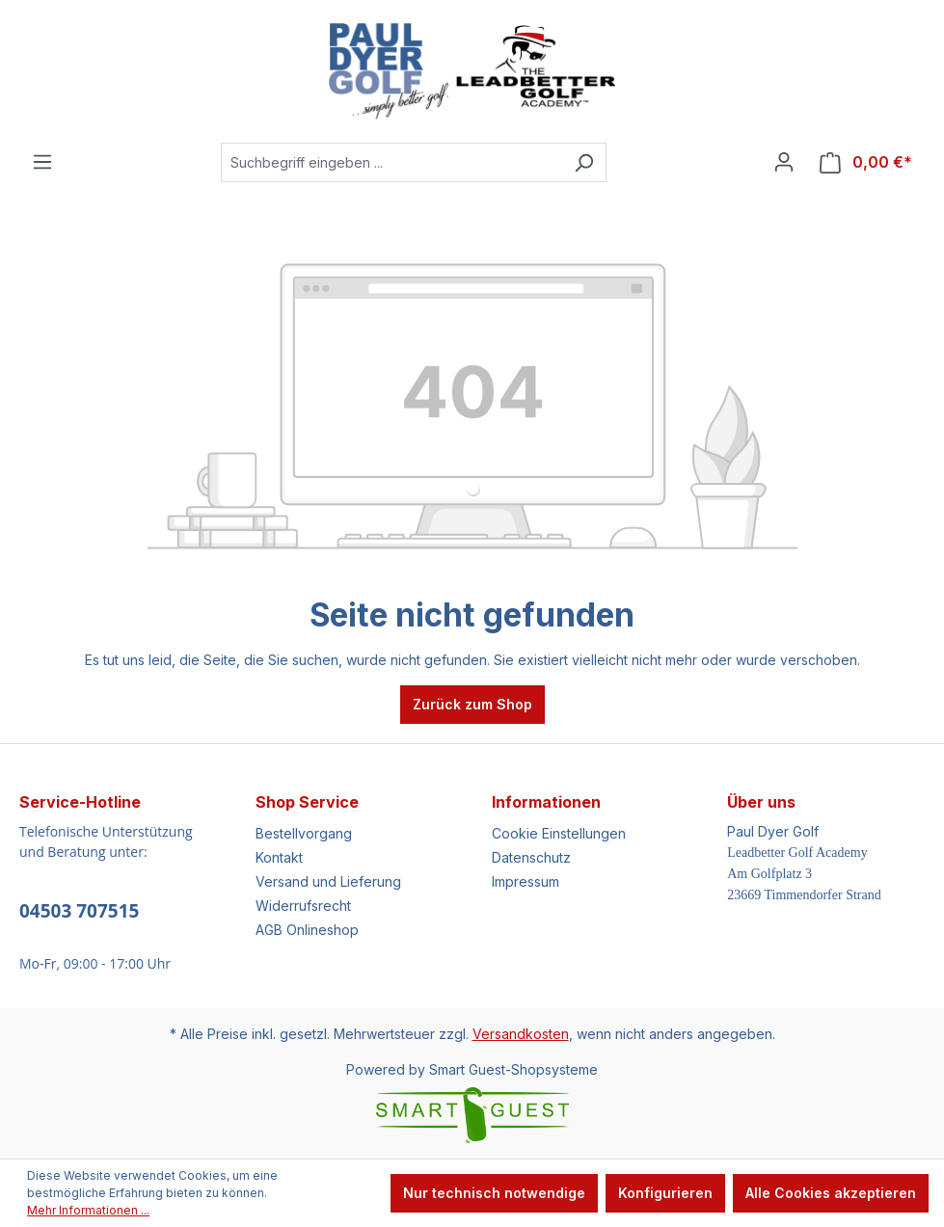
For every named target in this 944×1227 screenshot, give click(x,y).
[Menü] (42, 162)
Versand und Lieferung (328, 881)
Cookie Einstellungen (559, 833)
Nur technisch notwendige (494, 1193)
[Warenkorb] (866, 162)
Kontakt (279, 857)
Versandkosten (520, 1034)
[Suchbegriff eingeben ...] (391, 162)
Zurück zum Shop (472, 704)
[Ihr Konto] (784, 162)
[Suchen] (584, 162)
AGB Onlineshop (307, 929)
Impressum (525, 881)
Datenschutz (531, 857)
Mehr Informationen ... (88, 1210)
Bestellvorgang (304, 833)
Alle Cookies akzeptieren (830, 1193)
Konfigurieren (665, 1193)
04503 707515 (79, 910)
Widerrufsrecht (303, 905)
